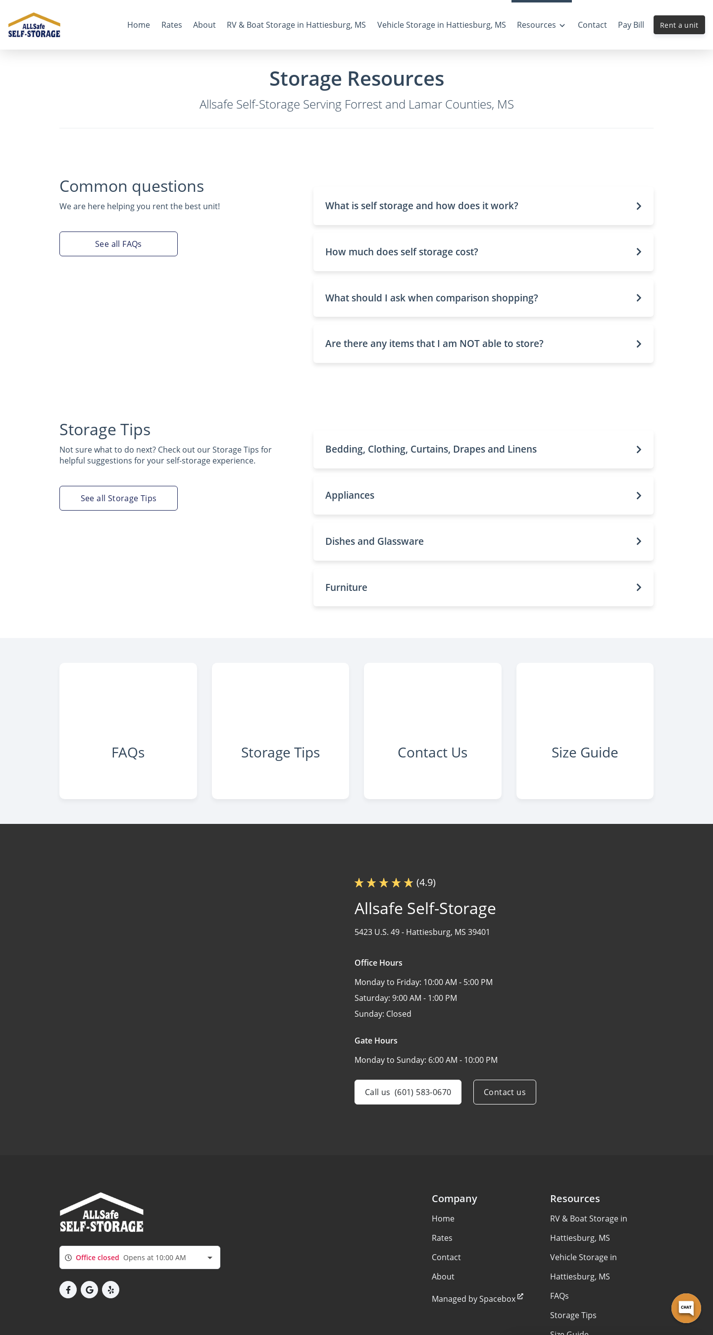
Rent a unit (679, 25)
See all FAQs (118, 243)
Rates (442, 1237)
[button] (483, 206)
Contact (446, 1257)
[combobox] (139, 1257)
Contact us (505, 1092)
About (443, 1276)
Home (443, 1218)
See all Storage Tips (119, 498)
